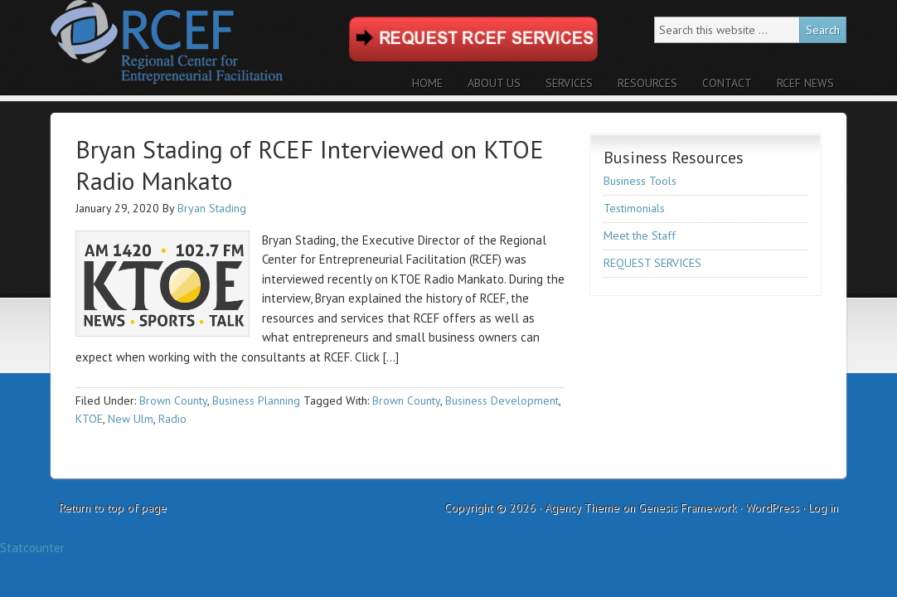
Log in (823, 507)
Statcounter (32, 548)
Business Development (502, 400)
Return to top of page (113, 507)
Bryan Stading (211, 208)
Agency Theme (582, 507)
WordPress (772, 507)
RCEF (196, 47)
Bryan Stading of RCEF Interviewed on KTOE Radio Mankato (309, 165)
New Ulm (130, 418)
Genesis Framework (687, 507)
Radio (172, 418)
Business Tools (640, 180)
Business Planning (256, 400)
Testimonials (634, 208)
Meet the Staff (640, 235)
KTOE (89, 418)
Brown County (173, 400)
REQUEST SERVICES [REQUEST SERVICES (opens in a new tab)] (652, 262)
